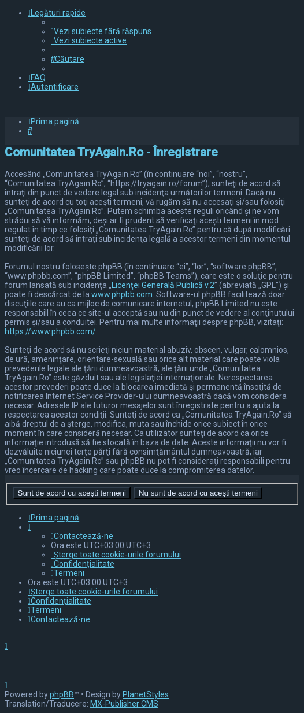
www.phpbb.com (122, 294)
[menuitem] (101, 31)
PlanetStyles (146, 694)
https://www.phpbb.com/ (50, 331)
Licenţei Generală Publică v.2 (163, 285)
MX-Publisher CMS (124, 703)
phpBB (62, 694)
